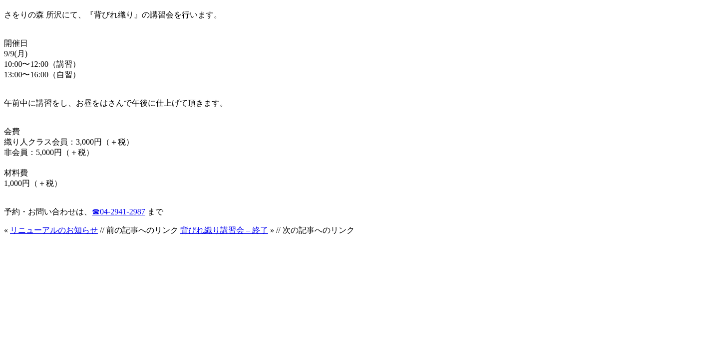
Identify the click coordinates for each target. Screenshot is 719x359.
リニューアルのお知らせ (54, 230)
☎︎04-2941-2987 (118, 211)
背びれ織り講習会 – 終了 (224, 230)
